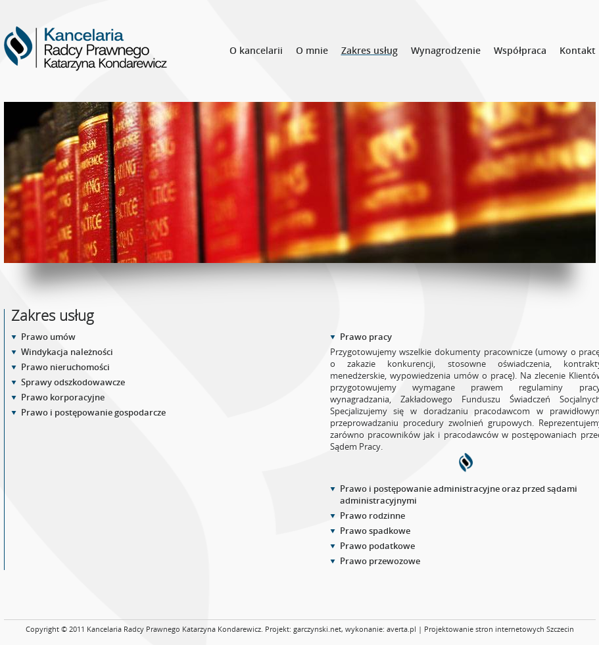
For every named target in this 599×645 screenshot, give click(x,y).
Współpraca (520, 50)
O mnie (312, 50)
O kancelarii (256, 50)
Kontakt (578, 50)
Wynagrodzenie (446, 50)
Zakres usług (369, 50)
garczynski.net (317, 629)
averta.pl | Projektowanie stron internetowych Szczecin (480, 629)
